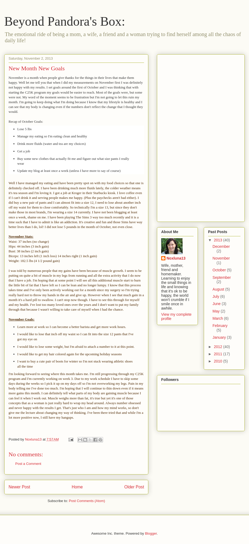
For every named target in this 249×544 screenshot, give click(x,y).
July (216, 296)
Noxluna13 (176, 258)
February (220, 325)
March (218, 318)
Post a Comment (28, 464)
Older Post (134, 487)
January (220, 337)
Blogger (151, 533)
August (219, 289)
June (217, 304)
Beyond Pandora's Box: (64, 21)
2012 (218, 347)
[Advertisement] (182, 136)
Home (77, 487)
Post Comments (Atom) (87, 501)
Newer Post (19, 487)
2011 (218, 354)
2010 (218, 361)
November (221, 258)
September (222, 277)
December (221, 246)
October (220, 270)
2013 (218, 240)
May (217, 311)
